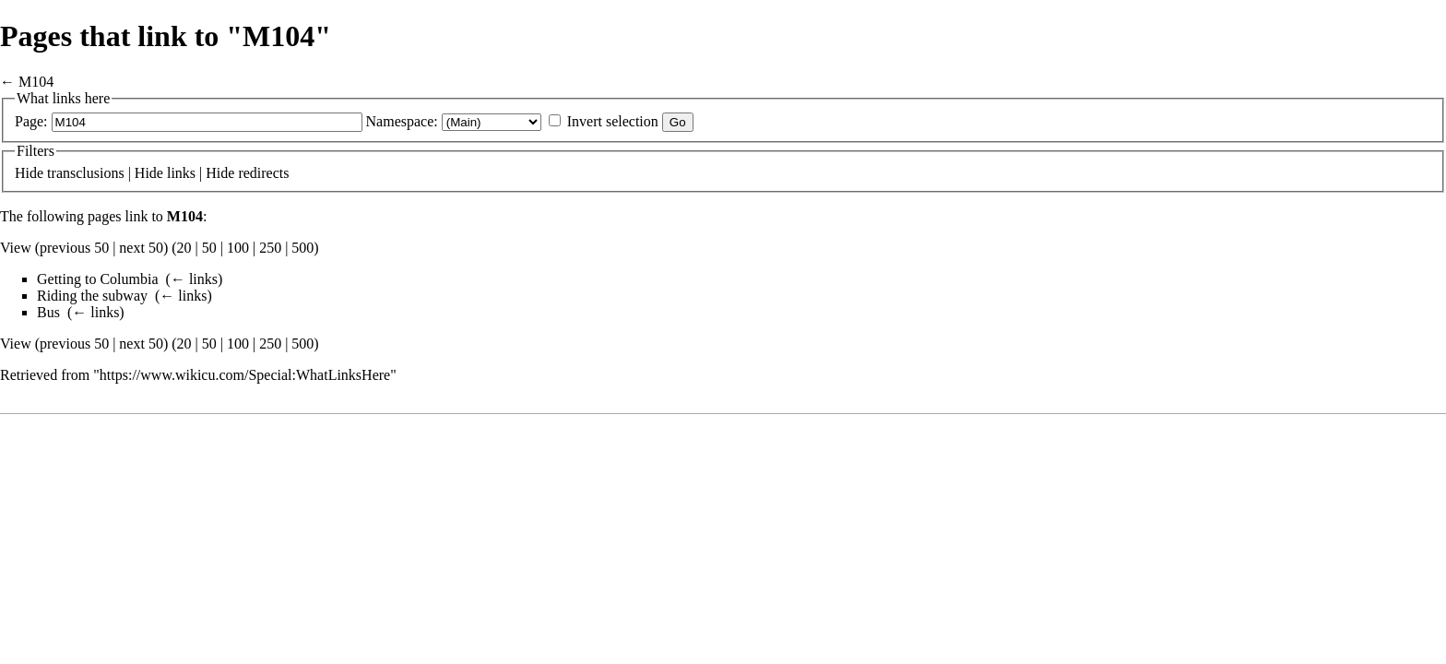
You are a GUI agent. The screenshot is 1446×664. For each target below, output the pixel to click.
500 (302, 247)
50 (209, 247)
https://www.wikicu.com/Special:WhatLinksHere (245, 375)
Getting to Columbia (98, 279)
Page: (31, 121)
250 (270, 247)
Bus (48, 312)
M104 (35, 81)
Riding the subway (92, 295)
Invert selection (612, 121)
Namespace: (402, 121)
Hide (29, 173)
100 (238, 247)
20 (184, 247)
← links (194, 279)
